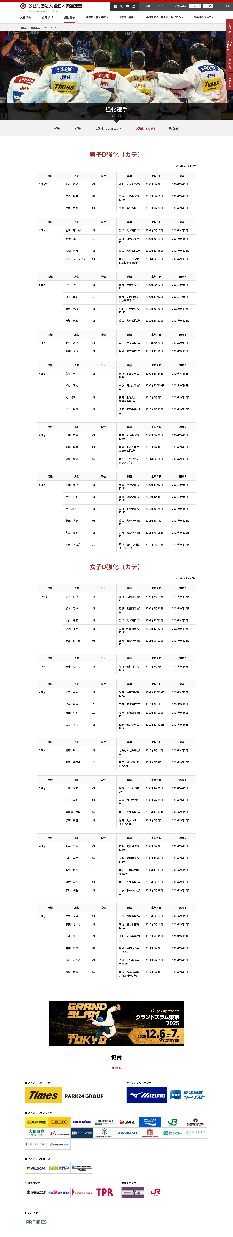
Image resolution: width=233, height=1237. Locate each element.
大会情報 (25, 17)
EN (228, 5)
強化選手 (69, 17)
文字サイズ (195, 6)
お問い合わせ (181, 6)
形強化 (174, 128)
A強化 (58, 128)
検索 (206, 6)
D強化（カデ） (146, 128)
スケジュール (162, 6)
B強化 (79, 128)
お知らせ (47, 17)
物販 (148, 6)
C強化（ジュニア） (109, 128)
